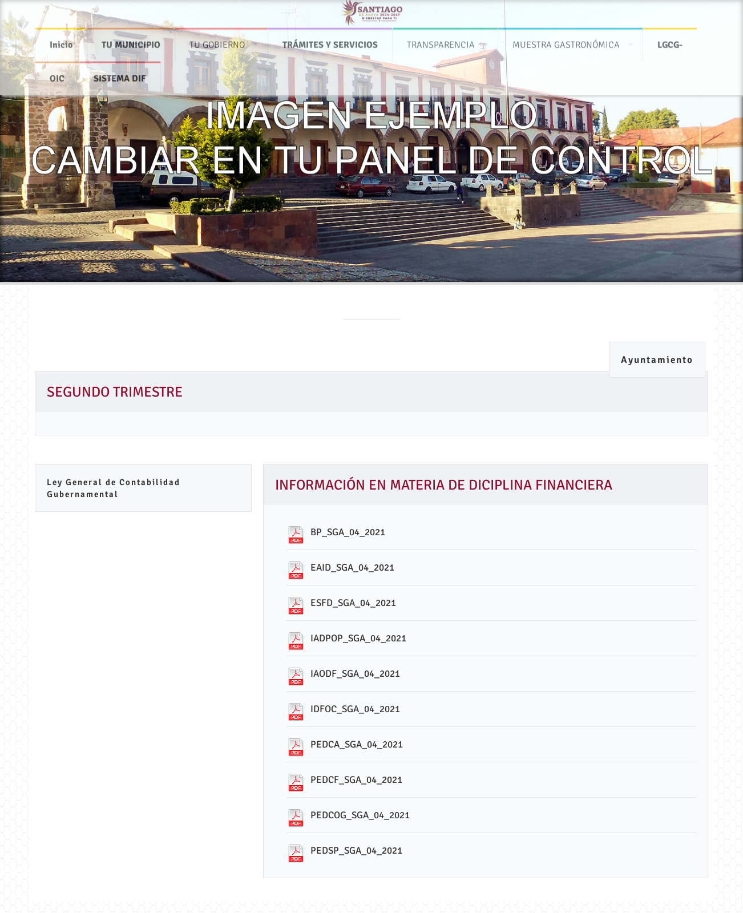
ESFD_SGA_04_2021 (353, 603)
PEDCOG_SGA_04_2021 (360, 815)
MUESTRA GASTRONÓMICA (566, 40)
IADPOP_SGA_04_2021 (358, 638)
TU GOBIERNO (217, 40)
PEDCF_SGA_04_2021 (356, 780)
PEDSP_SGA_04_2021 (356, 851)
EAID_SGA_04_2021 (352, 567)
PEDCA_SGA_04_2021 (356, 744)
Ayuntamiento (657, 360)
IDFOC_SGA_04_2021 (355, 709)
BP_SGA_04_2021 (347, 532)
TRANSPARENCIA (441, 40)
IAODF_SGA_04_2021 (355, 674)
